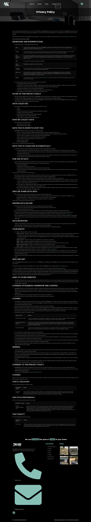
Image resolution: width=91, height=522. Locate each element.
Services (40, 4)
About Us (32, 4)
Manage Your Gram (63, 519)
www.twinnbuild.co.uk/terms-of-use (68, 36)
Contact (53, 4)
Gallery (46, 4)
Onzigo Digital (76, 519)
